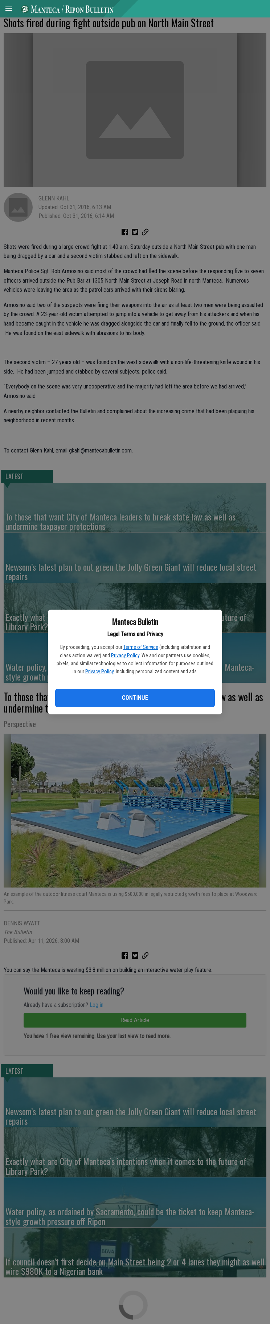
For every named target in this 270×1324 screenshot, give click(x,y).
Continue (135, 697)
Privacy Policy (125, 655)
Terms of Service (140, 647)
